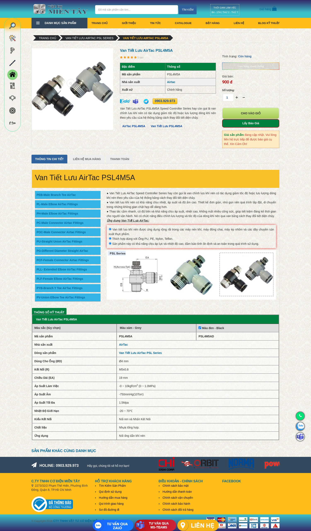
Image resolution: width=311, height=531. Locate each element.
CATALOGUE (183, 23)
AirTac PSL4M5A (133, 126)
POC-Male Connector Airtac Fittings (61, 232)
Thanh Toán (119, 159)
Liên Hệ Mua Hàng (87, 159)
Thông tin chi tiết (49, 159)
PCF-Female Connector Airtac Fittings (63, 260)
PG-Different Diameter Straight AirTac (62, 250)
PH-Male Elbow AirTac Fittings (57, 213)
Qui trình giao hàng (111, 503)
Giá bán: (228, 76)
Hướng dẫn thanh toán (177, 491)
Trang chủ (100, 23)
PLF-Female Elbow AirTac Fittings (60, 278)
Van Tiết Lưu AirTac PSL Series (90, 38)
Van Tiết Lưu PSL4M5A (166, 126)
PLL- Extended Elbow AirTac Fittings (62, 269)
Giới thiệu (129, 23)
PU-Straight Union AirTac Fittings (59, 241)
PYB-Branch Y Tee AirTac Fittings (60, 288)
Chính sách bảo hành (176, 503)
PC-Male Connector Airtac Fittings (60, 222)
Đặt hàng (213, 23)
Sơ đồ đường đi (109, 509)
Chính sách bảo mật (176, 485)
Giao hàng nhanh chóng (251, 66)
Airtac (171, 82)
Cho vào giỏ (251, 113)
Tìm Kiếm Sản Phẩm (112, 485)
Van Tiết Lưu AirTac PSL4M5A (145, 38)
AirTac (123, 344)
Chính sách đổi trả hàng (178, 509)
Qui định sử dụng (110, 491)
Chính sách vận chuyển (178, 497)
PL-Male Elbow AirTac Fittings (57, 204)
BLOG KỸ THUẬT (269, 23)
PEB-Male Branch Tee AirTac (56, 195)
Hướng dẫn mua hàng (113, 497)
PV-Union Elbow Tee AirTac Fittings (61, 297)
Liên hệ (239, 23)
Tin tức (155, 23)
